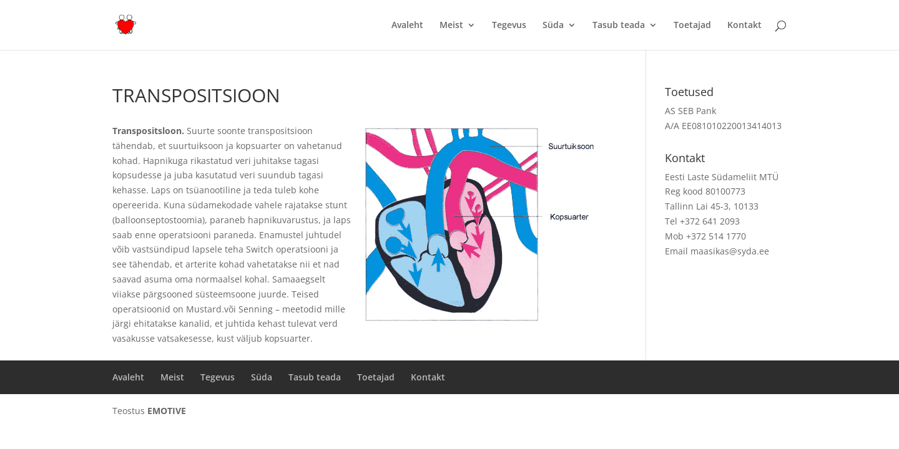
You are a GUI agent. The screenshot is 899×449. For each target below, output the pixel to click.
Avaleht (407, 26)
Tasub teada (618, 26)
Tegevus (509, 26)
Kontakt (744, 26)
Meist (451, 26)
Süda (553, 26)
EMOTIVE (166, 411)
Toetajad (692, 26)
